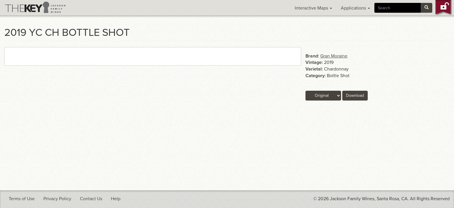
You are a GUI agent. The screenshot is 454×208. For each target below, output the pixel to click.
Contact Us (91, 199)
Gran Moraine (333, 56)
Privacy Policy (57, 199)
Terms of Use (22, 199)
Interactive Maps (313, 8)
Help (115, 199)
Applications (355, 8)
